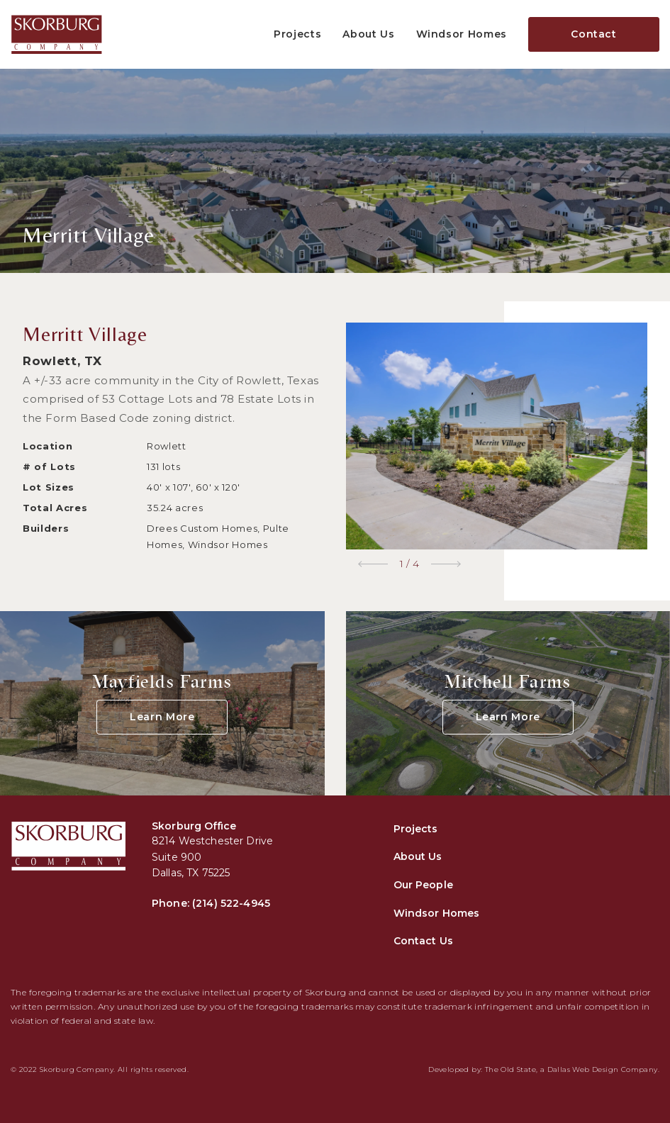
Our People (423, 884)
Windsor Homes (461, 34)
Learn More (162, 716)
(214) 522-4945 (231, 903)
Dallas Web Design (583, 1069)
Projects (297, 34)
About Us (368, 34)
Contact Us (423, 940)
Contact (594, 34)
